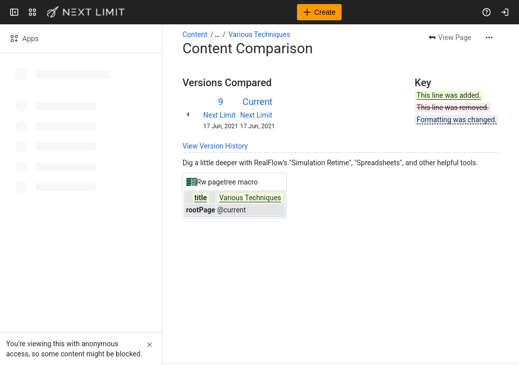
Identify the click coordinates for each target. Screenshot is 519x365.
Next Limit (219, 115)
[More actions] (489, 37)
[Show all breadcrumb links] (216, 34)
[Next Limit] (86, 12)
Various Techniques (259, 34)
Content (194, 34)
